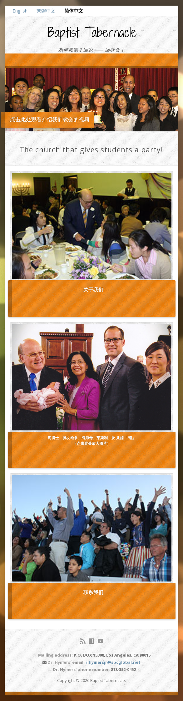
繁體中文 (46, 11)
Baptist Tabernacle (92, 32)
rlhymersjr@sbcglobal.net (113, 662)
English (19, 11)
